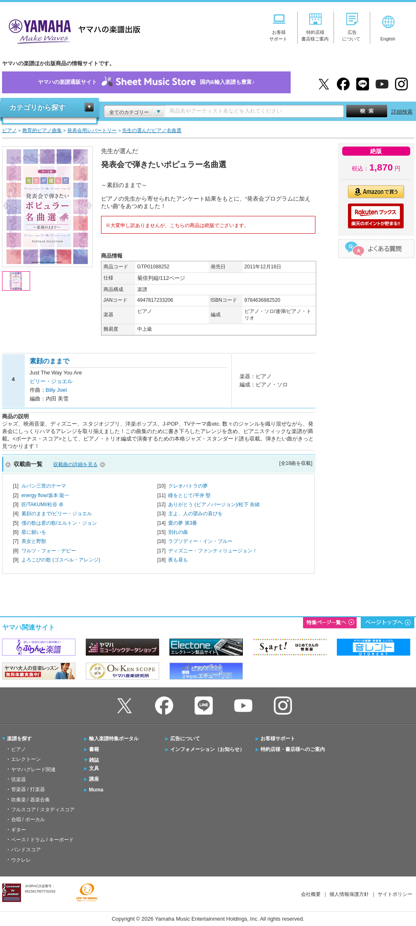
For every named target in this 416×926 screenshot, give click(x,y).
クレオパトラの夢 (188, 486)
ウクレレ (21, 860)
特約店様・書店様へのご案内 (293, 749)
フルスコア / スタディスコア (43, 809)
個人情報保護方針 (349, 894)
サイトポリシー (395, 894)
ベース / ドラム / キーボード (42, 840)
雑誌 (94, 760)
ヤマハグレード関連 (33, 769)
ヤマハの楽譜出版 (72, 30)
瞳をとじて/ (189, 495)
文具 (94, 768)
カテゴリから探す (37, 107)
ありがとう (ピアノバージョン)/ (214, 504)
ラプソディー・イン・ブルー (200, 541)
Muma (96, 790)
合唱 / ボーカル (28, 819)
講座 (94, 779)
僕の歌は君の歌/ (59, 523)
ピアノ (18, 749)
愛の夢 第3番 (182, 523)
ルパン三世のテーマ (43, 486)
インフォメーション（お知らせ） (207, 749)
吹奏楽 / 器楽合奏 (30, 800)
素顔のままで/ (56, 513)
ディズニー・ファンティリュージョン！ (212, 551)
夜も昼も (178, 560)
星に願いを (33, 532)
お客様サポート (278, 738)
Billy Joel (56, 390)
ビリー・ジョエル (51, 381)
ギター (18, 830)
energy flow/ (45, 495)
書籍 (94, 749)
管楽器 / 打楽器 (28, 789)
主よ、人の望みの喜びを (195, 513)
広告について (185, 738)
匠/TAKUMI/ (42, 504)
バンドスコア (26, 850)
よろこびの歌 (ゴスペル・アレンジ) (60, 560)
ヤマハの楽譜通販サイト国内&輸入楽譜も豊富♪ (146, 82)
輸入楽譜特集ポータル (114, 738)
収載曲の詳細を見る (75, 464)
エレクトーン (26, 759)
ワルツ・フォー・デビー (48, 551)
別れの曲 (178, 532)
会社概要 (311, 894)
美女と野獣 (33, 541)
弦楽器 (18, 779)
